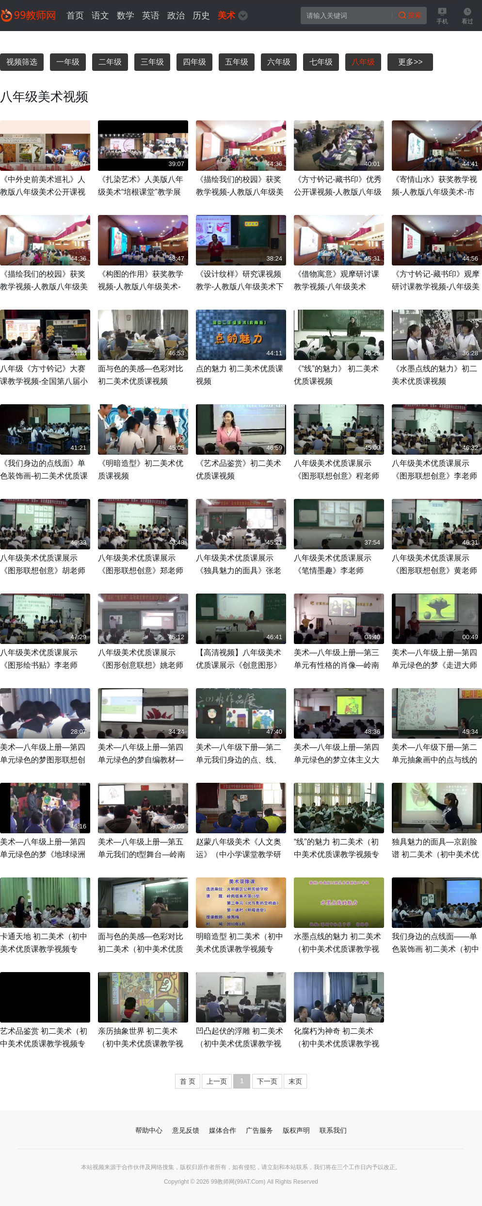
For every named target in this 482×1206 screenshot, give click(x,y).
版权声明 (296, 1130)
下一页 (267, 1081)
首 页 (187, 1081)
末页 (295, 1081)
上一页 (217, 1081)
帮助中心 (148, 1130)
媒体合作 (222, 1130)
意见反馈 (185, 1130)
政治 (176, 15)
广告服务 (259, 1130)
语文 (100, 15)
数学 (125, 15)
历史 (201, 15)
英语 (151, 15)
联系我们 (333, 1130)
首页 (75, 15)
